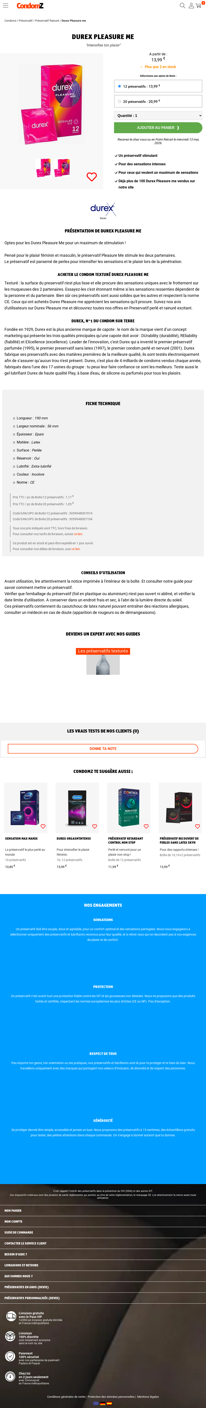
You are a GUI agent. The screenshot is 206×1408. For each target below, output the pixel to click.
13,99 (154, 86)
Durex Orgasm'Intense (74, 839)
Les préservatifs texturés (103, 651)
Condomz (10, 20)
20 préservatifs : (142, 102)
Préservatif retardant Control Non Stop (125, 841)
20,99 (154, 101)
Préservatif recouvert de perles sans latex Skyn (179, 841)
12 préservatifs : (142, 87)
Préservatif (26, 20)
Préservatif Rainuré (47, 20)
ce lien (78, 534)
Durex (103, 218)
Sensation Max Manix (21, 839)
